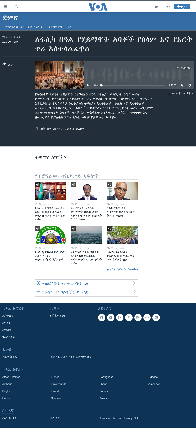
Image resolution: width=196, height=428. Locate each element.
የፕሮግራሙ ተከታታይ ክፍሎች (24, 27)
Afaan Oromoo (11, 377)
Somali (104, 391)
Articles (55, 27)
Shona (103, 384)
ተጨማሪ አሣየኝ (51, 157)
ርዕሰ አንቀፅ (9, 418)
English (6, 391)
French (55, 377)
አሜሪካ (6, 330)
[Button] (8, 65)
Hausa (6, 398)
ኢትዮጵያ (7, 316)
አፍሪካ (6, 323)
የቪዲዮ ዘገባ (57, 316)
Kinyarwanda (58, 384)
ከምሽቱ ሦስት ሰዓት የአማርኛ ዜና (71, 357)
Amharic (7, 384)
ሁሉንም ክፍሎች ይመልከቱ (122, 269)
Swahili (104, 398)
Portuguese (106, 377)
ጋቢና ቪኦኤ (9, 357)
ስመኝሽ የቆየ (10, 42)
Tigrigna (153, 377)
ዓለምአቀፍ (8, 337)
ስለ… (71, 27)
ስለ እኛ (55, 418)
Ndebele (56, 398)
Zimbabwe (154, 384)
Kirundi (55, 391)
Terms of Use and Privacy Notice (120, 418)
